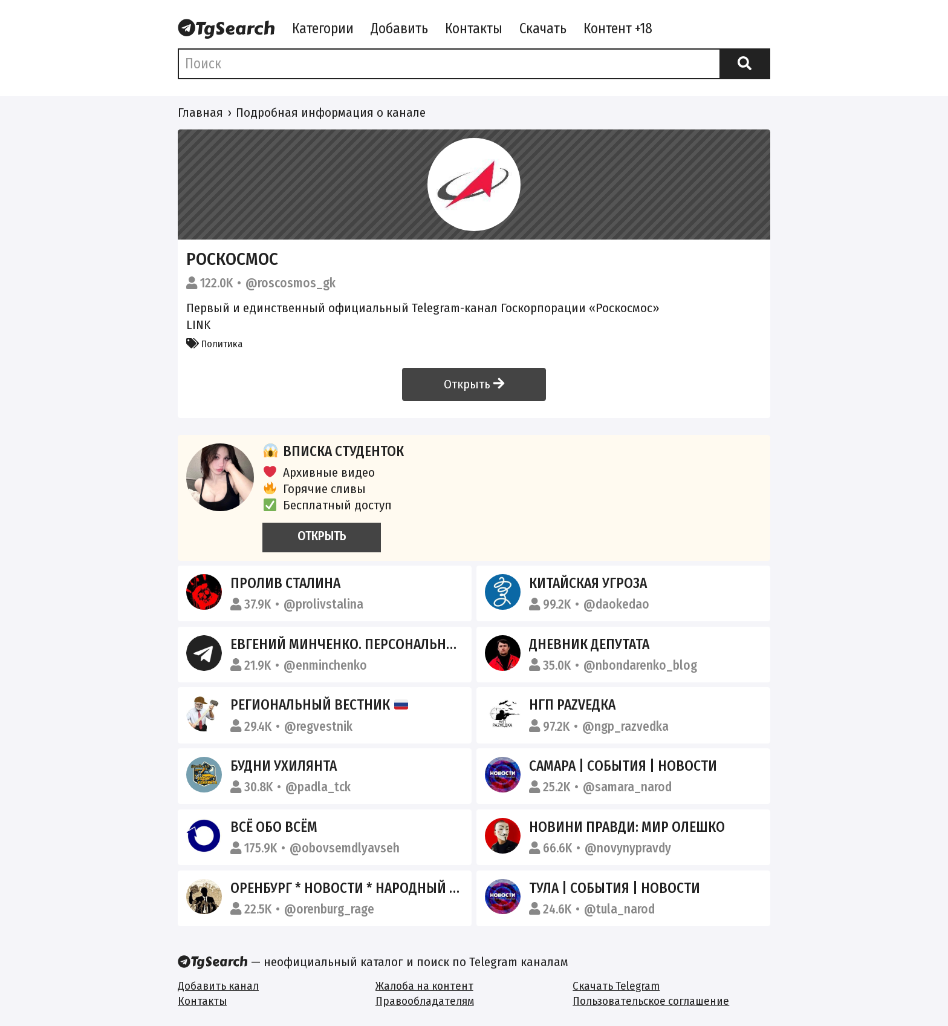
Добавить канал (218, 986)
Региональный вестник (319, 704)
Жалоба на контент (424, 986)
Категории (323, 28)
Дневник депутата (589, 644)
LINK (198, 325)
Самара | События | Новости (623, 765)
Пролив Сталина (285, 583)
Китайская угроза (588, 583)
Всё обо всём (273, 827)
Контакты (473, 28)
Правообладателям (424, 1001)
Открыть (474, 384)
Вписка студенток (333, 451)
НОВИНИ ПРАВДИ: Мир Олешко (627, 827)
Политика (214, 344)
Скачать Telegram (616, 986)
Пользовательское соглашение (651, 1001)
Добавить (399, 28)
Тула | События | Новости (614, 888)
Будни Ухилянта (283, 765)
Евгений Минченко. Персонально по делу (370, 644)
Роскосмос (232, 259)
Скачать (543, 28)
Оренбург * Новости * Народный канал (359, 888)
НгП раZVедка (572, 704)
